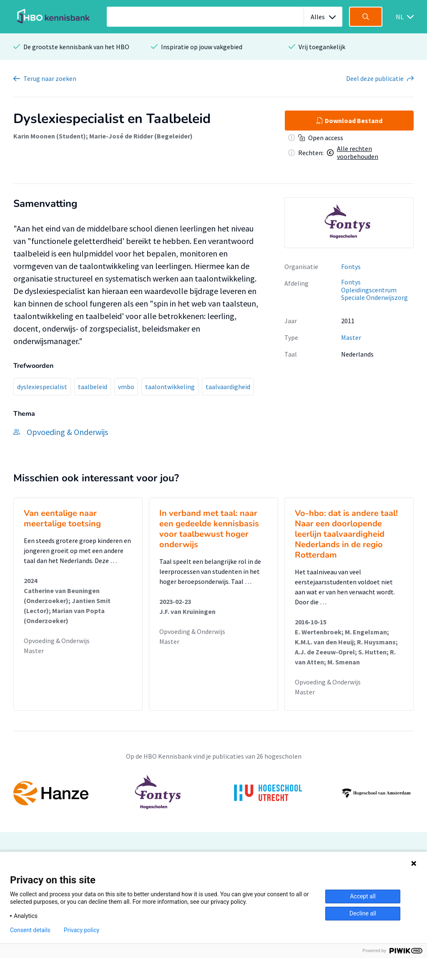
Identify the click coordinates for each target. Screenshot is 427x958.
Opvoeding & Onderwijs (57, 640)
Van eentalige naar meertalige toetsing (62, 518)
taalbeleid (92, 386)
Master (351, 337)
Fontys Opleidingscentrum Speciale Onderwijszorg (374, 289)
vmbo (126, 386)
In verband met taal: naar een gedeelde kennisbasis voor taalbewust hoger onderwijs (209, 529)
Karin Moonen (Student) (49, 136)
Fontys (351, 266)
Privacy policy (81, 930)
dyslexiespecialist (42, 386)
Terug (49, 78)
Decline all (362, 913)
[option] (349, 222)
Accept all (363, 896)
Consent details (30, 930)
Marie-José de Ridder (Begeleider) (141, 136)
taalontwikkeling (170, 386)
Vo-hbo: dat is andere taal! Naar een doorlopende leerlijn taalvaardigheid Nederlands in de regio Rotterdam (346, 534)
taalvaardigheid (228, 386)
